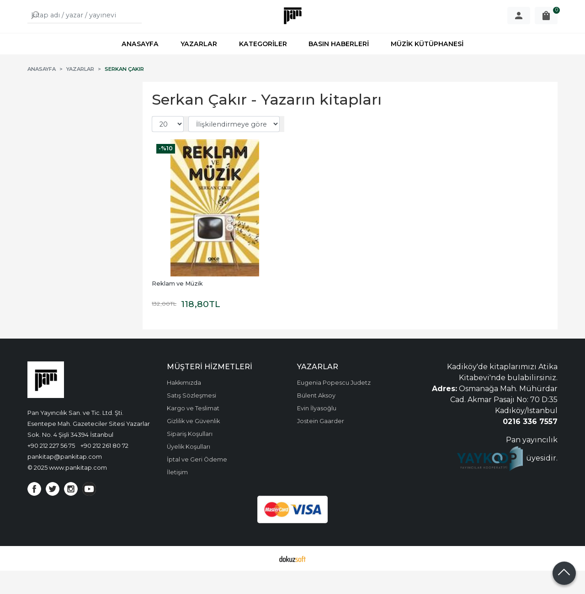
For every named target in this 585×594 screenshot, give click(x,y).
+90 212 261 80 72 (104, 468)
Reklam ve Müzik (177, 306)
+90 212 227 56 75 (51, 468)
